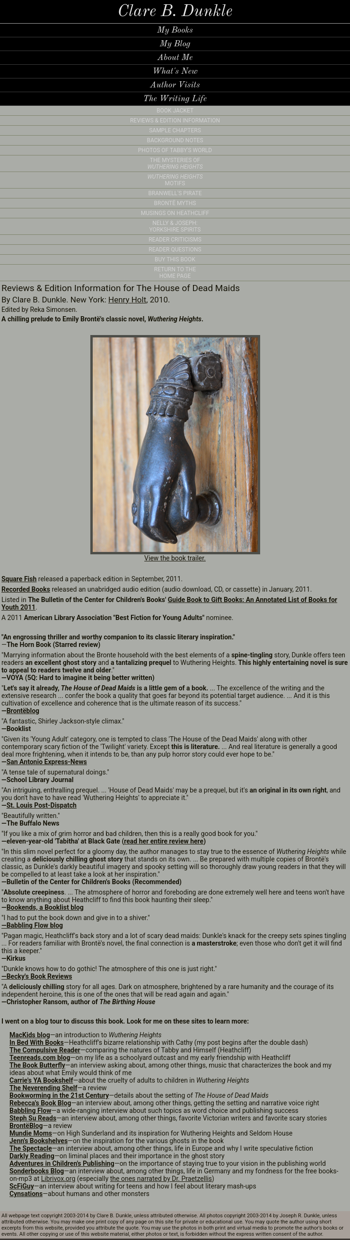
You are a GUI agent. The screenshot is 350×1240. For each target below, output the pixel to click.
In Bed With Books (36, 1042)
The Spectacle (30, 1148)
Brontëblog (23, 711)
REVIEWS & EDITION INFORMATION (175, 120)
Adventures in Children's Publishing (61, 1163)
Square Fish (18, 579)
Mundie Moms (30, 1133)
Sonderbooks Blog (36, 1171)
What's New (175, 71)
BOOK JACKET (175, 110)
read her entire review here (163, 841)
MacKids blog (29, 1035)
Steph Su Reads (32, 1118)
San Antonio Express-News (47, 762)
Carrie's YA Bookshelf (41, 1080)
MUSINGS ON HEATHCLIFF (175, 213)
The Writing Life (175, 99)
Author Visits (175, 85)
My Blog (174, 44)
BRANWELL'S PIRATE (174, 193)
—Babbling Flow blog (32, 925)
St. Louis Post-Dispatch (42, 805)
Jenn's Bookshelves (38, 1141)
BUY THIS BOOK (175, 259)
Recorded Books (25, 589)
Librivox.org (58, 1178)
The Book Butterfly (37, 1065)
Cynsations (26, 1193)
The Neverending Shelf (43, 1088)
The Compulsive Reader (44, 1050)
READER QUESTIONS (175, 249)
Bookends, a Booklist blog (45, 907)
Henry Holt (127, 299)
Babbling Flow (30, 1110)
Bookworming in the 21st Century (59, 1095)
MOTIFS (174, 180)
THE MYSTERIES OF (174, 163)
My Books (175, 30)
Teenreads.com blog (39, 1057)
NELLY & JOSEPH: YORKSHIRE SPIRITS (175, 226)
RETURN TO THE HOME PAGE (175, 272)
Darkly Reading (31, 1156)
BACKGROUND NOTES (175, 140)
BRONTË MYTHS (175, 203)
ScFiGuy (21, 1186)
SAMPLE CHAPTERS (175, 130)
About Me (175, 57)
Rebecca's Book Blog (40, 1103)
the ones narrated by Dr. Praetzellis (161, 1178)
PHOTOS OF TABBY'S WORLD (175, 150)
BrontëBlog (26, 1125)
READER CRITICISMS (175, 239)
